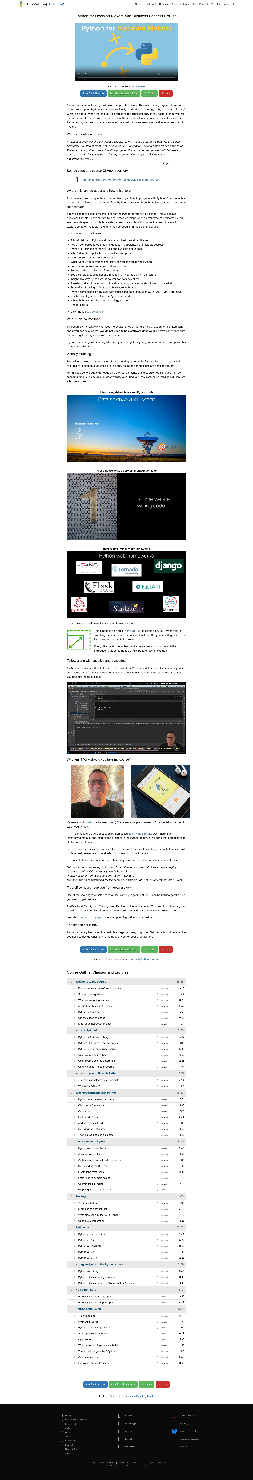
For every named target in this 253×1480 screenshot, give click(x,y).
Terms (65, 1436)
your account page (89, 917)
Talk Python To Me (140, 833)
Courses (139, 4)
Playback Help (68, 1449)
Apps (174, 4)
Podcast (203, 4)
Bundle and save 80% (124, 93)
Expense (73, 1420)
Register (215, 4)
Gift (165, 93)
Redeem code (68, 1424)
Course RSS (67, 1440)
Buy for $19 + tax (93, 93)
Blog (194, 4)
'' (45, 4)
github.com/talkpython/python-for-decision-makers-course (115, 179)
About (65, 1453)
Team (149, 93)
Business (164, 4)
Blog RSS (67, 1445)
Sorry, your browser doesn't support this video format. (126, 52)
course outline (95, 311)
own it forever (138, 86)
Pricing (65, 1415)
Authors (184, 4)
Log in (226, 4)
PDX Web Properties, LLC (116, 1462)
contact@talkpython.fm (145, 959)
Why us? (151, 4)
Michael (86, 822)
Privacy (66, 1432)
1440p (131, 630)
